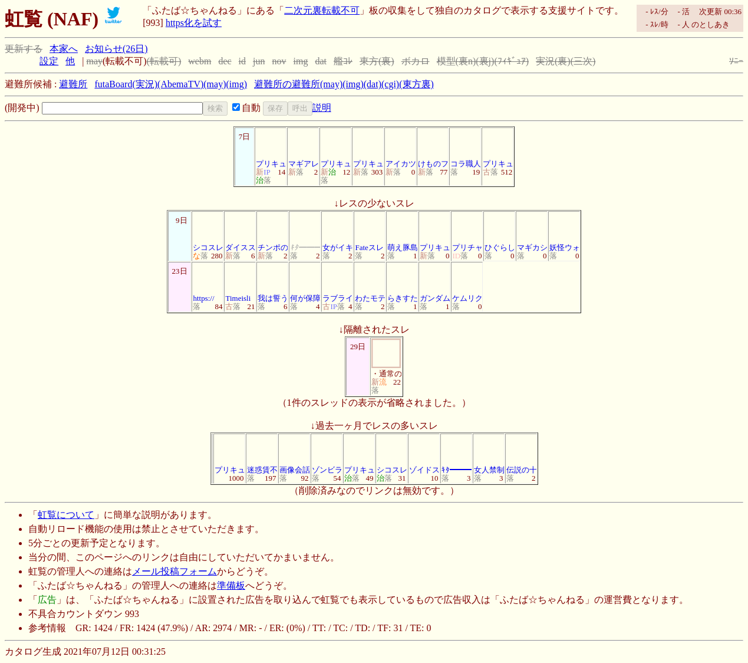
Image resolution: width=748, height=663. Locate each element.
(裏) (386, 61)
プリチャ (467, 232)
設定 (48, 61)
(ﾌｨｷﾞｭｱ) (511, 61)
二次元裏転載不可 (322, 10)
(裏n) (466, 61)
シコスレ (208, 232)
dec (224, 61)
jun (259, 61)
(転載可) (164, 61)
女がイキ (337, 232)
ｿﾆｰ (736, 61)
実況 (545, 61)
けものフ (433, 148)
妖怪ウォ (564, 232)
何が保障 (305, 283)
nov (279, 61)
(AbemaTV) (180, 84)
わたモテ (370, 283)
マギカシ (532, 232)
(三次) (583, 61)
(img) (236, 84)
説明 (321, 108)
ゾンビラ (327, 454)
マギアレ (303, 148)
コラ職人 (465, 148)
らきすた (402, 283)
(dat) (372, 84)
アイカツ (400, 148)
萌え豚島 (402, 232)
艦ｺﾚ (343, 61)
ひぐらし (500, 232)
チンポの (273, 232)
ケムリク (467, 283)
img (301, 61)
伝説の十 (521, 454)
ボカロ (415, 61)
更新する (23, 49)
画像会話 (294, 454)
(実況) (144, 84)
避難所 (73, 84)
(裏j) (485, 61)
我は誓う (273, 283)
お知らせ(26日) (116, 49)
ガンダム (435, 283)
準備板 (231, 585)
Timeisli (240, 283)
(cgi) (390, 84)
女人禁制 (489, 454)
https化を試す (194, 23)
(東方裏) (416, 84)
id (242, 61)
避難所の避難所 (287, 84)
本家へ (64, 49)
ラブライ (337, 283)
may (94, 61)
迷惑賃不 (262, 454)
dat (321, 61)
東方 (369, 61)
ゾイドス (424, 454)
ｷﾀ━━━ (457, 454)
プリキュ (271, 148)
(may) (214, 84)
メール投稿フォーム (174, 571)
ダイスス (240, 232)
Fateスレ (369, 232)
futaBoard (113, 84)
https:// (207, 283)
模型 (446, 61)
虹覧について (66, 515)
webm (199, 61)
